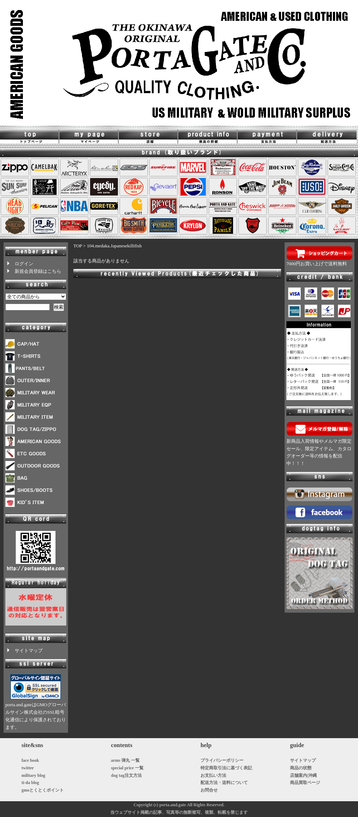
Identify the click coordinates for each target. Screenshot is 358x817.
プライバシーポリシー (221, 760)
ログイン (19, 263)
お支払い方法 (213, 775)
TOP (77, 245)
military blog (33, 775)
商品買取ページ (305, 782)
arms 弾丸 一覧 (125, 760)
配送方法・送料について (224, 782)
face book (30, 760)
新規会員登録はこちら (33, 271)
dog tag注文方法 (126, 775)
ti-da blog (30, 782)
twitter (27, 767)
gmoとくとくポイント (42, 790)
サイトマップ (24, 650)
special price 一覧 (127, 767)
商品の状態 (300, 767)
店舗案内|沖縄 (303, 775)
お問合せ (209, 790)
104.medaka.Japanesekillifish (114, 245)
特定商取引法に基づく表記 (226, 767)
